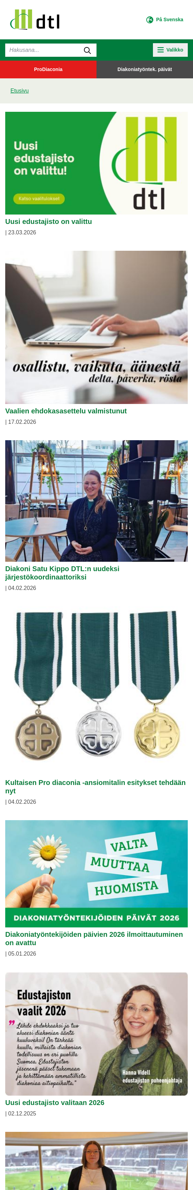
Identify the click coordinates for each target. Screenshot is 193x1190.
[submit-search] (87, 50)
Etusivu (19, 91)
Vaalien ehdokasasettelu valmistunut (66, 411)
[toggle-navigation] (170, 50)
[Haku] (50, 50)
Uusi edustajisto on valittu (48, 221)
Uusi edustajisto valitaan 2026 (55, 1102)
